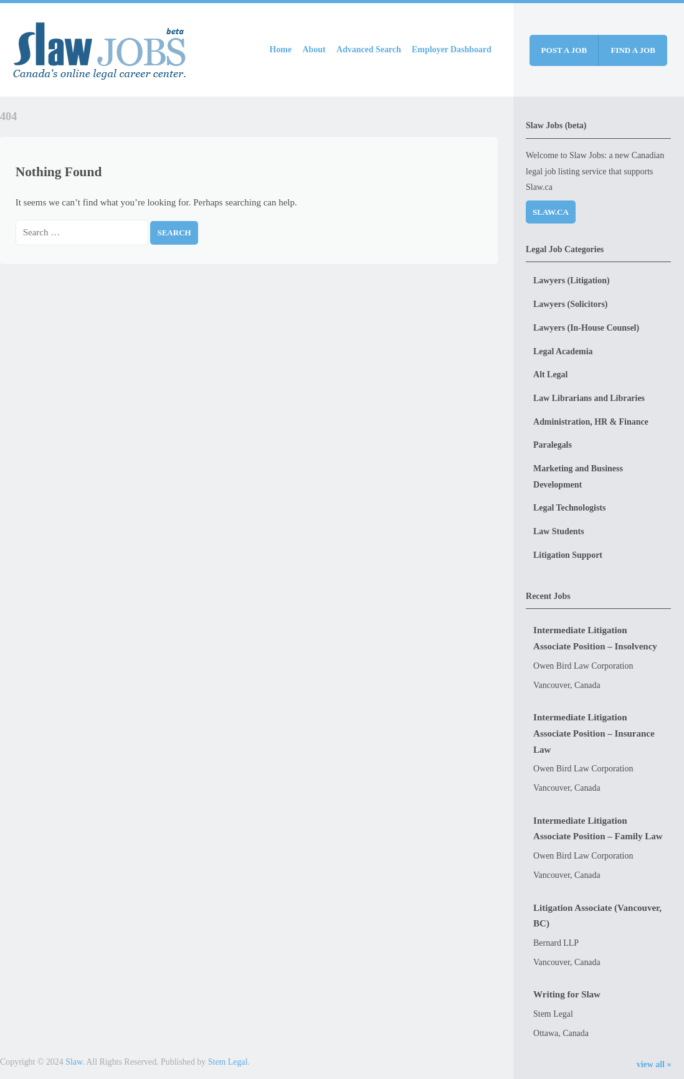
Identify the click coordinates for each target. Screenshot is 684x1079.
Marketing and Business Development (578, 476)
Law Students (558, 531)
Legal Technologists (569, 507)
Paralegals (552, 445)
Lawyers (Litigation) (571, 280)
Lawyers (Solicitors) (570, 304)
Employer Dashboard (452, 49)
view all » (654, 1064)
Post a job (564, 50)
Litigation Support (567, 555)
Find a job (632, 50)
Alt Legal (550, 374)
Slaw (73, 1062)
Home (281, 49)
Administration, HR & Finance (590, 421)
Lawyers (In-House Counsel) (586, 327)
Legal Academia (562, 351)
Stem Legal (228, 1062)
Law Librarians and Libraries (589, 398)
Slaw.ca (551, 212)
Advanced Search (368, 49)
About (314, 49)
